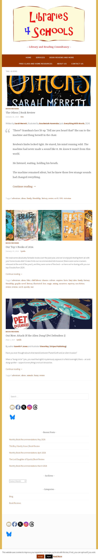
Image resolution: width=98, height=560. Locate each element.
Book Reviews (12, 108)
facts (66, 280)
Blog (11, 496)
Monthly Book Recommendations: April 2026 (27, 452)
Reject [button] (49, 556)
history (44, 198)
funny (36, 375)
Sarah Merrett (21, 123)
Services (40, 57)
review (50, 198)
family (29, 198)
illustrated (37, 284)
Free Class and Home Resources (35, 63)
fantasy (86, 280)
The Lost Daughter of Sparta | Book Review (26, 459)
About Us (62, 63)
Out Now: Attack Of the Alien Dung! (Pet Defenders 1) (35, 335)
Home (28, 57)
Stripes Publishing (58, 346)
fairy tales (73, 280)
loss (44, 284)
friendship (37, 198)
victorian (67, 198)
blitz (28, 280)
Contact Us (77, 63)
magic (49, 284)
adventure (16, 198)
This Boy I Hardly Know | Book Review (24, 446)
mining (55, 284)
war (32, 287)
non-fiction (79, 284)
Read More (57, 556)
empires (59, 280)
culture (52, 280)
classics (45, 280)
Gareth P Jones (21, 346)
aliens (23, 198)
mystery (71, 284)
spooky (27, 287)
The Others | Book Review (20, 112)
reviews (15, 287)
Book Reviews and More (62, 57)
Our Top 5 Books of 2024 (19, 247)
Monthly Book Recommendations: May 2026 (27, 439)
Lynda (23, 251)
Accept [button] (40, 556)
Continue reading (24, 186)
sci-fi (56, 198)
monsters (63, 284)
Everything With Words (74, 123)
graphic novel (20, 284)
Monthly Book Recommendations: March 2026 (28, 466)
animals (30, 375)
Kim (22, 117)
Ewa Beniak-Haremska (49, 123)
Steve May (44, 346)
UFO (61, 198)
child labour (36, 280)
